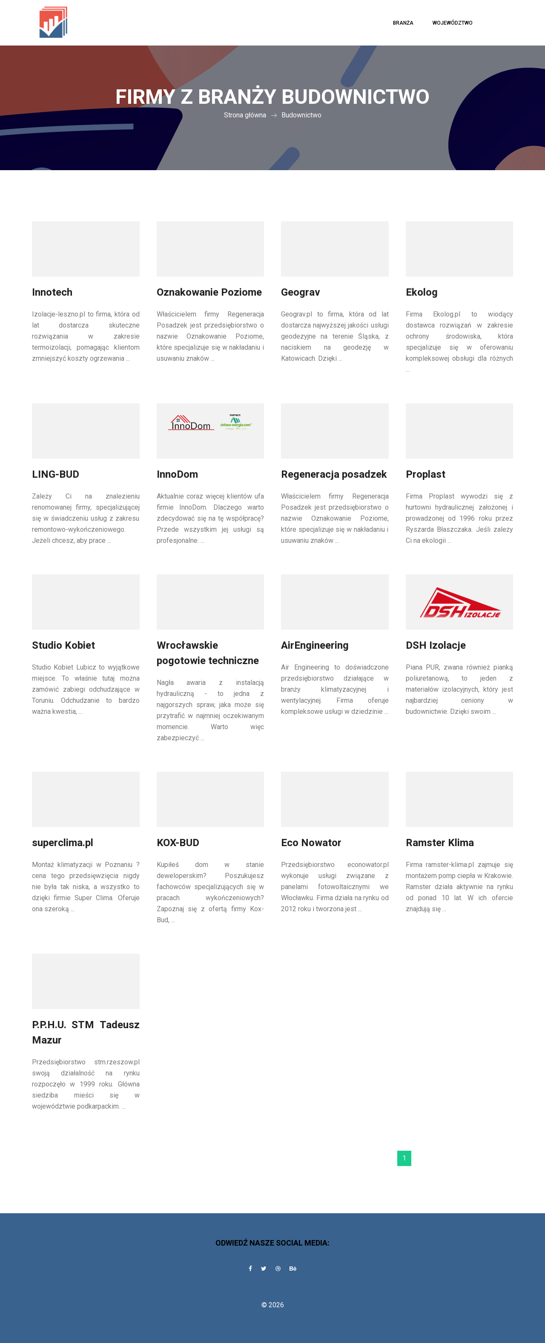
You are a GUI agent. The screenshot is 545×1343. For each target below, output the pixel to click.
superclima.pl (62, 842)
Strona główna (245, 115)
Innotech (52, 292)
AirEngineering (315, 645)
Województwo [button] (453, 23)
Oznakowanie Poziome (209, 292)
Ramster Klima (440, 842)
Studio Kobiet (63, 645)
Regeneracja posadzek (334, 474)
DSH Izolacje (436, 645)
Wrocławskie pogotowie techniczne (208, 653)
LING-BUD (55, 474)
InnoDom (177, 474)
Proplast (425, 474)
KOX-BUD (178, 842)
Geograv (300, 292)
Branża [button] (403, 23)
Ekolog (422, 292)
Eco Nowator (311, 842)
